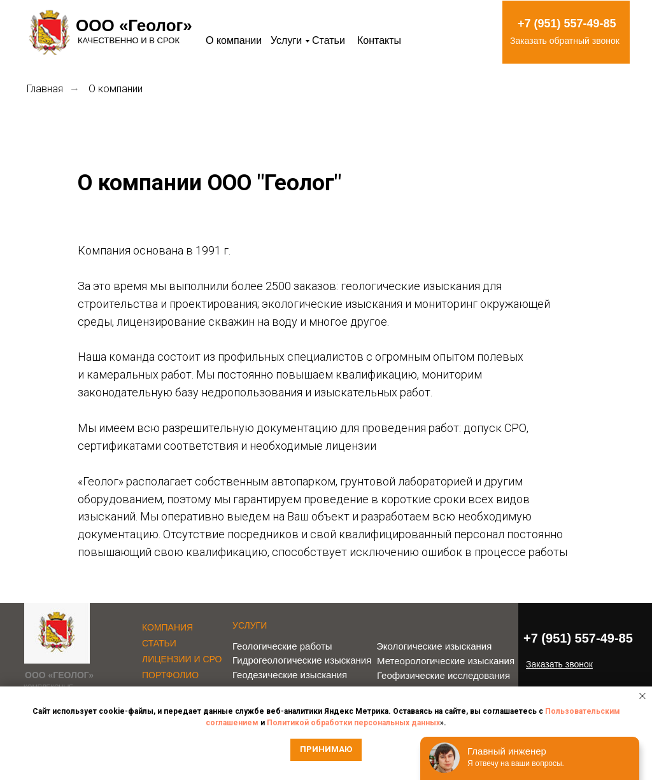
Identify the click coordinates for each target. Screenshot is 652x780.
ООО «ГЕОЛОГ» (59, 675)
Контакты (379, 40)
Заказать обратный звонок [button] (565, 41)
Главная (45, 89)
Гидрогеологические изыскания (301, 660)
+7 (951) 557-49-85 (567, 23)
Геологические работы (282, 646)
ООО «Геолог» (134, 25)
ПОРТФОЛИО (170, 675)
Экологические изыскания (434, 646)
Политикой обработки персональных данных (353, 722)
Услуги (286, 40)
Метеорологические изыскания (445, 660)
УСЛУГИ (249, 625)
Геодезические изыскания (289, 674)
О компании (234, 40)
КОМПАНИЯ (167, 627)
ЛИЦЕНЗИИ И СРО (182, 659)
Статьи (328, 40)
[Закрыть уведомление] (642, 696)
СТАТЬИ (159, 643)
